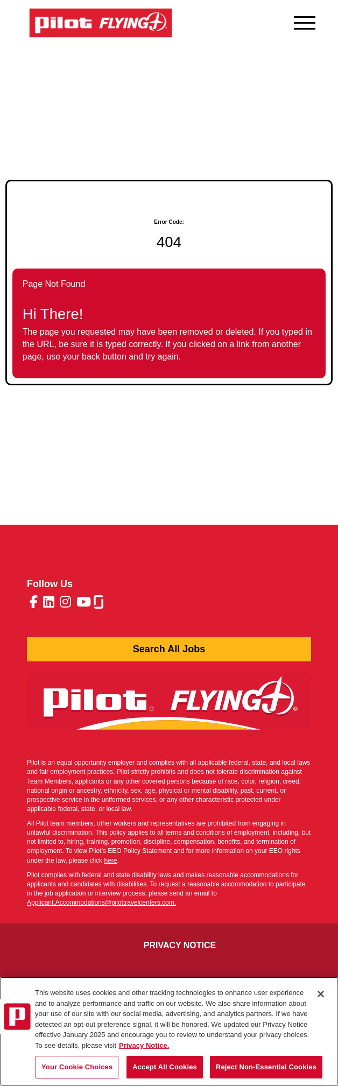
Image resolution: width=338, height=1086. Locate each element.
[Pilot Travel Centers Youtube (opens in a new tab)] (84, 603)
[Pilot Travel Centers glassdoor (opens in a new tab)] (98, 603)
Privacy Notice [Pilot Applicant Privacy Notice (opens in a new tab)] (180, 945)
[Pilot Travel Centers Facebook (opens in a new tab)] (33, 603)
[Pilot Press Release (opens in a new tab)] (169, 706)
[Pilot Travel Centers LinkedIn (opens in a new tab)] (48, 603)
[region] (169, 1031)
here (110, 860)
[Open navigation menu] (304, 20)
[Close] (321, 994)
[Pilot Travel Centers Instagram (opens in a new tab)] (65, 603)
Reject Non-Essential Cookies (266, 1067)
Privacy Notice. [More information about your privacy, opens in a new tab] (144, 1045)
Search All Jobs (169, 649)
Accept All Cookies (164, 1067)
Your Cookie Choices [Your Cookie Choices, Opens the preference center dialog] (76, 1067)
